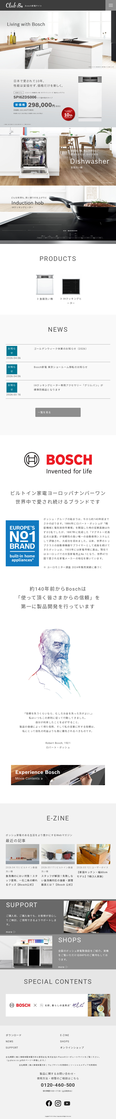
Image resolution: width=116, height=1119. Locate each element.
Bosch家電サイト (24, 6)
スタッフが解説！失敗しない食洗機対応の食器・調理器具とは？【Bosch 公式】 (57, 880)
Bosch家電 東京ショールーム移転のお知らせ (61, 367)
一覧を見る (44, 412)
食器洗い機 (45, 299)
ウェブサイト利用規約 (58, 1065)
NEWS (9, 1041)
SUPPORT (12, 1047)
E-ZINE (64, 1035)
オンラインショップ (72, 1047)
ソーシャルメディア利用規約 (83, 1065)
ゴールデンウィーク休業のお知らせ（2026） (61, 348)
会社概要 (23, 1065)
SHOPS (64, 1041)
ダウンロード (14, 1035)
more (9, 932)
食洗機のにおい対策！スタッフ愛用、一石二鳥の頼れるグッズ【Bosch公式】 (22, 880)
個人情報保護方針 (37, 1065)
